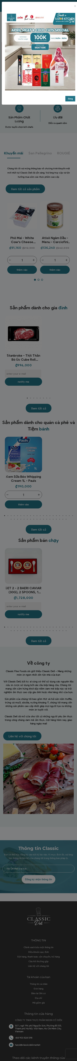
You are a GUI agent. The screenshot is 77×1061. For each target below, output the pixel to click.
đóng (70, 98)
